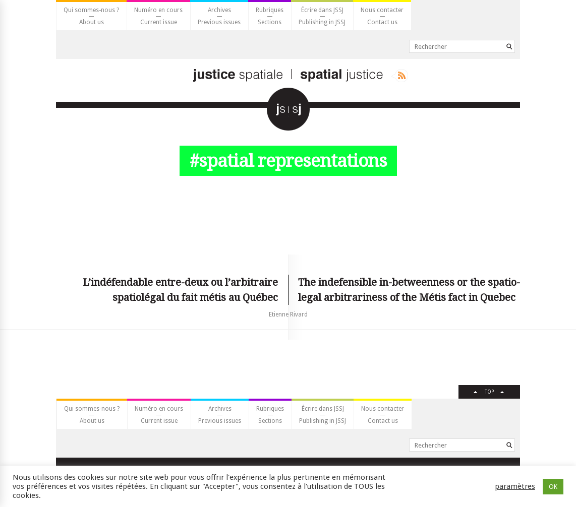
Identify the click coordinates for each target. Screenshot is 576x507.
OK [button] (553, 486)
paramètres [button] (515, 486)
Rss (399, 75)
